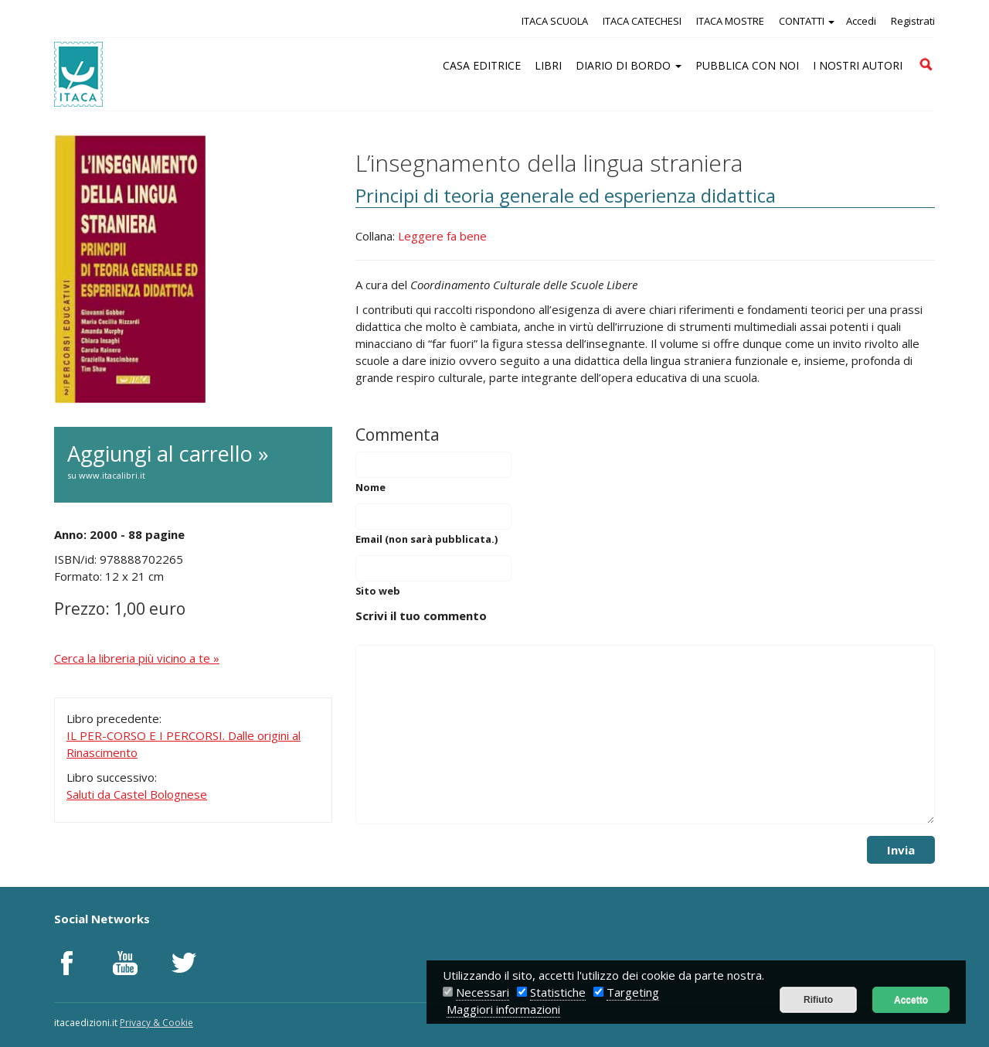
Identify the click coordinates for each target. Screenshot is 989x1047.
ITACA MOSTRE (730, 21)
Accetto (911, 999)
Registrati (913, 21)
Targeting (633, 992)
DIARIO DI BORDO (628, 65)
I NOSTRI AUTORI (857, 65)
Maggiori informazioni (503, 1009)
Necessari (482, 992)
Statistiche (558, 992)
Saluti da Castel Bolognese (136, 794)
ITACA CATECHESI (642, 21)
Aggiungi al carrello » (193, 461)
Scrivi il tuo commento (421, 615)
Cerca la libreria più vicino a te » (136, 658)
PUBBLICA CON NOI (747, 65)
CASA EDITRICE (482, 65)
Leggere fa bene (442, 236)
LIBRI (548, 65)
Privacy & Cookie (156, 1022)
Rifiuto (818, 999)
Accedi (861, 21)
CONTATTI (806, 21)
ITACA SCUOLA (555, 21)
